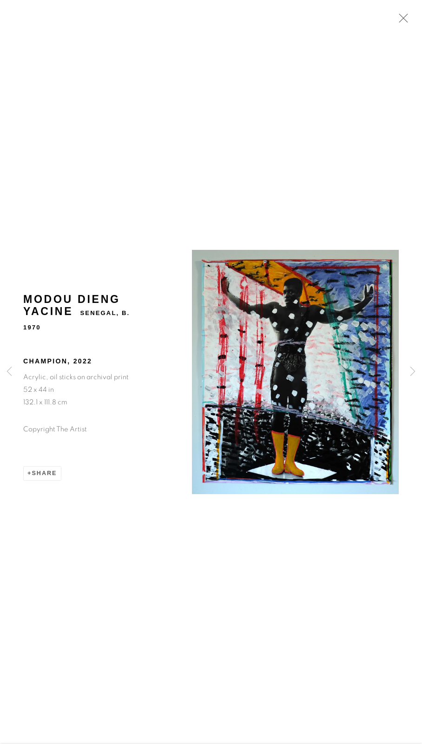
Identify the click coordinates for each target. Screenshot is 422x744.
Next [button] (412, 372)
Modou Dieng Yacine (71, 307)
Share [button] (44, 474)
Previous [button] (9, 372)
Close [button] (401, 21)
